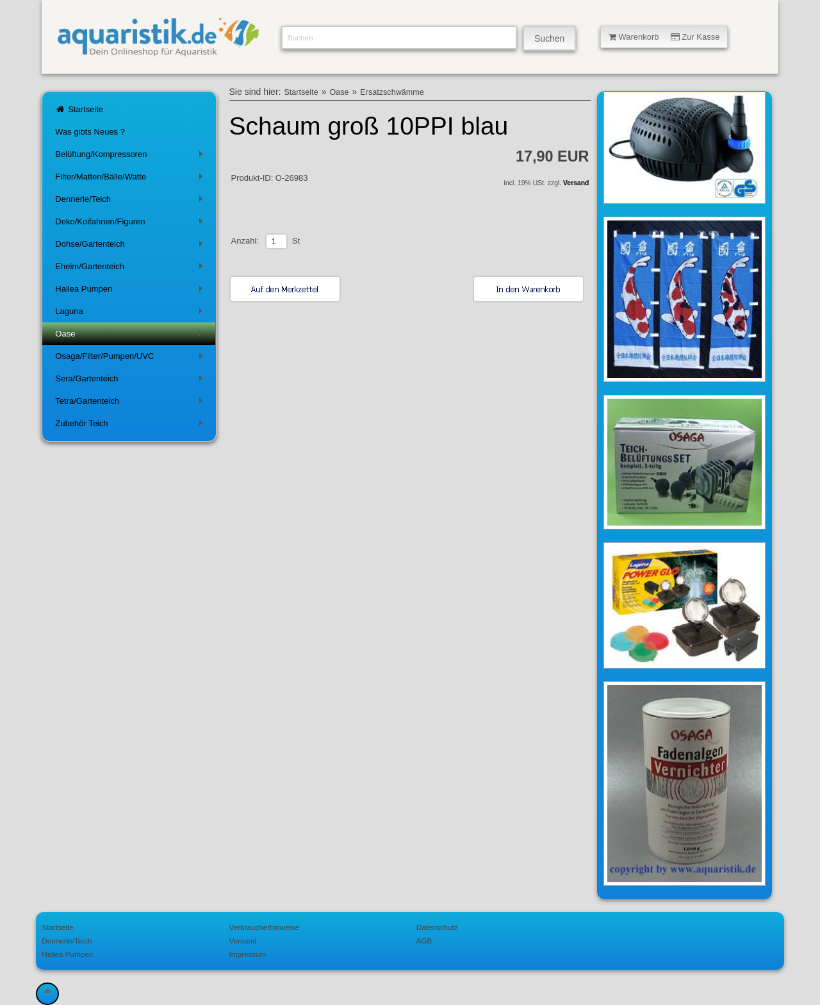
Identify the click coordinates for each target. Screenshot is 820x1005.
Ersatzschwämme (391, 92)
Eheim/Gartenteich (131, 269)
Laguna (131, 313)
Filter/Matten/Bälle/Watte (131, 179)
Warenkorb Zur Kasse (664, 37)
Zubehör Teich (131, 426)
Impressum (247, 954)
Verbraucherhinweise (264, 927)
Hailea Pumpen (131, 291)
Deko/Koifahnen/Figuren (131, 224)
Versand (576, 183)
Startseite (79, 109)
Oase (131, 336)
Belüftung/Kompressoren (131, 156)
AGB (424, 940)
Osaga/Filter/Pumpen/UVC (131, 358)
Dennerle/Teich (131, 201)
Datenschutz (437, 927)
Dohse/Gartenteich (131, 246)
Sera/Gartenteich (131, 381)
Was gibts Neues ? (90, 132)
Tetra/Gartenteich (131, 403)
